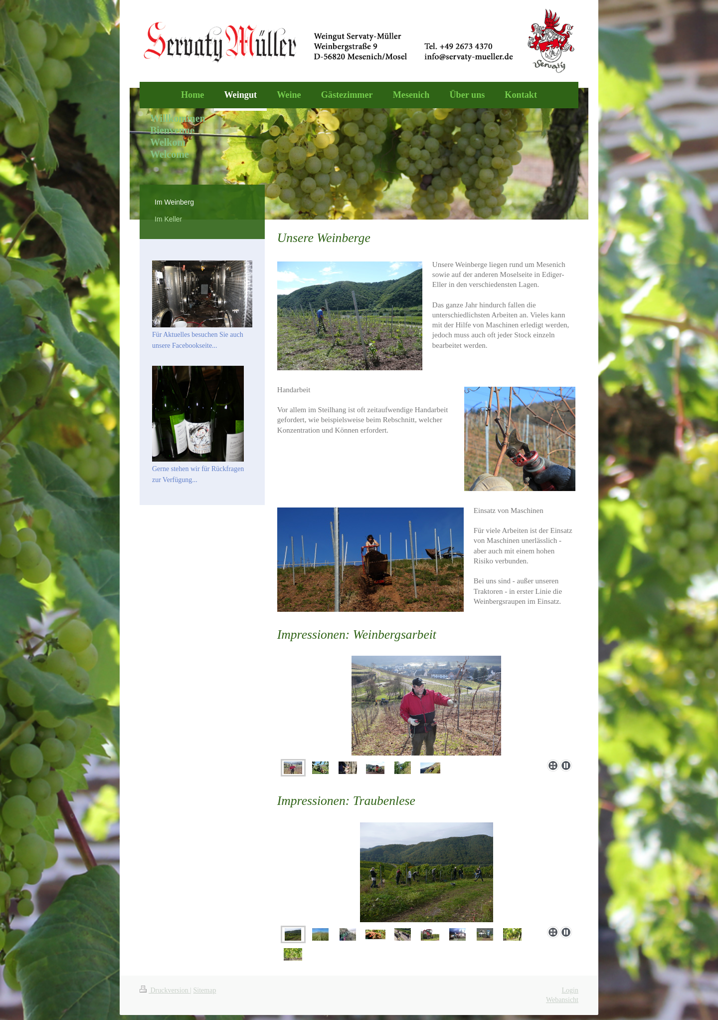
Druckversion (165, 990)
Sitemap (204, 990)
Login (570, 990)
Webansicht (562, 1000)
